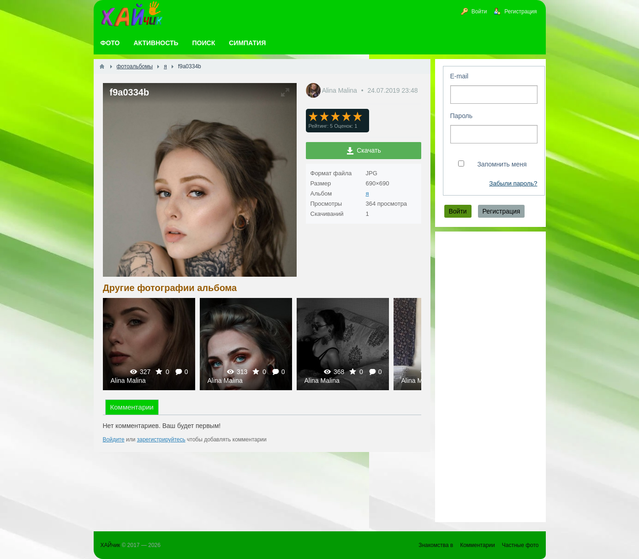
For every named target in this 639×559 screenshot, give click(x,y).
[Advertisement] (490, 376)
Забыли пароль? (513, 183)
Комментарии (132, 407)
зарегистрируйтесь (161, 439)
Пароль (461, 115)
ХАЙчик (110, 545)
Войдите (114, 439)
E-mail (459, 76)
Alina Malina (340, 90)
